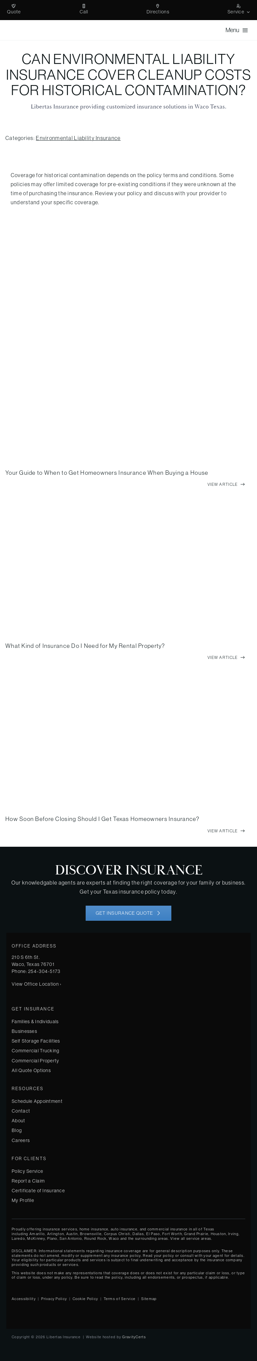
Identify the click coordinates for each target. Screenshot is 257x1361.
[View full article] (226, 484)
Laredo (18, 1238)
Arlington (55, 1234)
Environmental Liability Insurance (78, 138)
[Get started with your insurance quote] (128, 913)
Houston (218, 1234)
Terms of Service (120, 1299)
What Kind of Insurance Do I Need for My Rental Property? (85, 645)
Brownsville (91, 1234)
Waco (114, 1238)
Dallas (138, 1234)
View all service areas (190, 1238)
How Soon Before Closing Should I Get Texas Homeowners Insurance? (102, 819)
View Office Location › (37, 984)
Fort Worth (172, 1234)
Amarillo (37, 1234)
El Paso (153, 1234)
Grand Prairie (196, 1234)
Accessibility (24, 1299)
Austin (72, 1234)
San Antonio (71, 1238)
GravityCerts (134, 1337)
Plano (52, 1238)
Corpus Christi (117, 1234)
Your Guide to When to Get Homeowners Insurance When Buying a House (106, 472)
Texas (208, 1229)
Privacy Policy (54, 1299)
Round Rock (95, 1238)
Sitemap (149, 1299)
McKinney (36, 1238)
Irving (233, 1234)
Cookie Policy (85, 1299)
